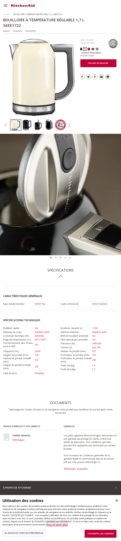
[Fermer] (116, 502)
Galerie (6, 31)
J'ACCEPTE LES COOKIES (100, 535)
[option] (15, 124)
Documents (31, 31)
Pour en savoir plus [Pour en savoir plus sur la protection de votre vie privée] (57, 526)
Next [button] (69, 125)
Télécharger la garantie (76, 468)
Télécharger (18, 440)
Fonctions (17, 31)
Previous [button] (6, 125)
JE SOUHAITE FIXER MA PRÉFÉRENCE (23, 535)
